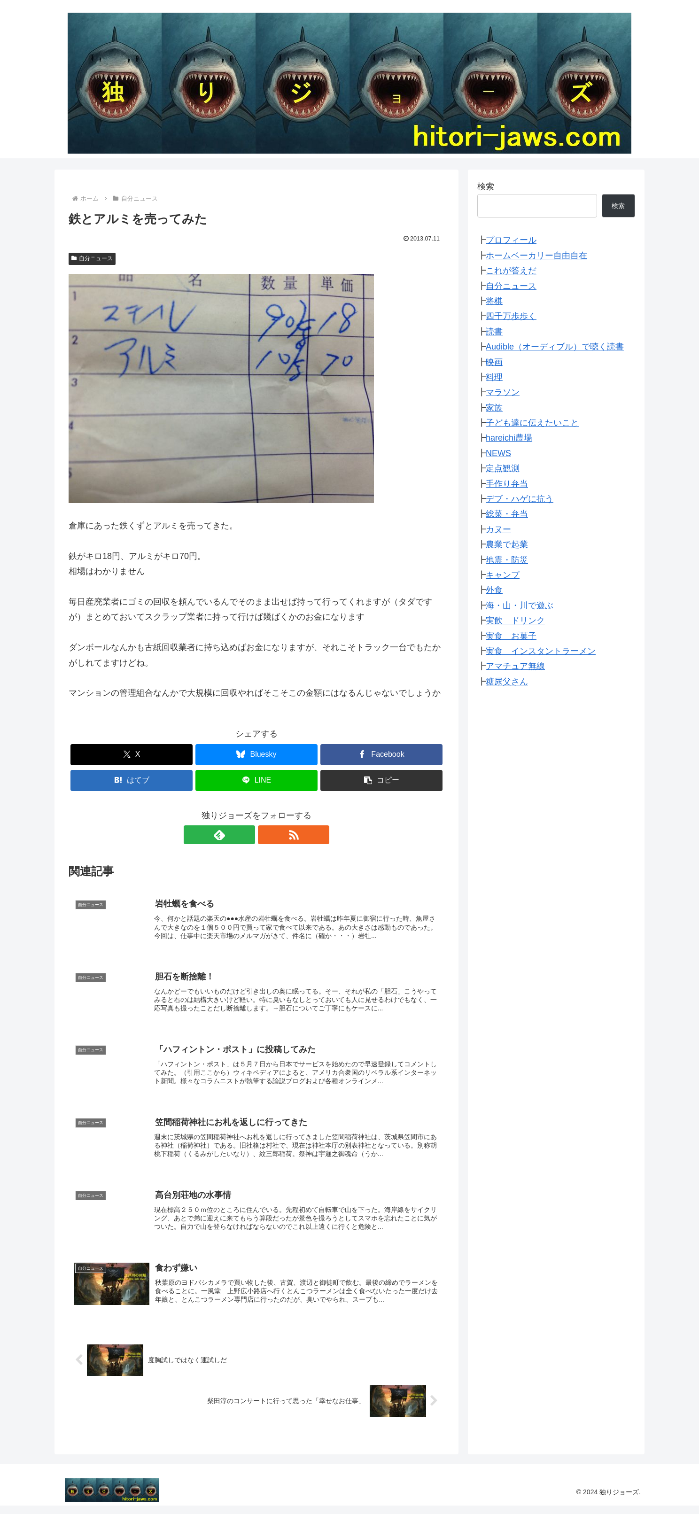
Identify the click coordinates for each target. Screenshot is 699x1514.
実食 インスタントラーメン (541, 651)
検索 (485, 186)
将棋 (494, 301)
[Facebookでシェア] (381, 754)
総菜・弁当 (507, 514)
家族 (494, 407)
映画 (494, 362)
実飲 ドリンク (515, 620)
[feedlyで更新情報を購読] (245, 834)
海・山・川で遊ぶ (519, 605)
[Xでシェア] (131, 754)
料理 (494, 377)
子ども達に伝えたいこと (532, 422)
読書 (494, 331)
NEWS (498, 453)
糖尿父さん (507, 681)
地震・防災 (507, 560)
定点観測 (503, 468)
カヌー (498, 529)
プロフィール (511, 240)
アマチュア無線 (515, 666)
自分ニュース (92, 258)
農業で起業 (507, 544)
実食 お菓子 (511, 636)
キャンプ (503, 575)
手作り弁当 (507, 484)
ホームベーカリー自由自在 (536, 255)
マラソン (503, 392)
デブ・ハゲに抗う (519, 499)
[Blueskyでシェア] (256, 754)
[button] (381, 780)
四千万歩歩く (511, 316)
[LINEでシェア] (256, 780)
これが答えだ (511, 270)
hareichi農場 (509, 438)
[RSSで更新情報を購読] (267, 834)
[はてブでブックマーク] (131, 780)
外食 (494, 590)
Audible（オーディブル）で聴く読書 (555, 346)
